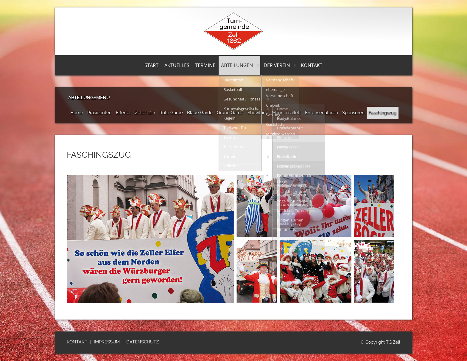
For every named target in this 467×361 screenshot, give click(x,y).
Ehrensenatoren (321, 112)
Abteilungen (237, 65)
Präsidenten (99, 112)
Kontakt (312, 65)
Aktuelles (176, 65)
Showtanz (257, 112)
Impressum (107, 342)
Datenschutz (142, 342)
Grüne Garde (230, 112)
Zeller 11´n (145, 112)
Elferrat (123, 112)
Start (151, 65)
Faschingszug (382, 112)
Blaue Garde (200, 112)
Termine (205, 65)
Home (76, 112)
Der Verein (277, 65)
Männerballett (286, 112)
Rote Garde (171, 112)
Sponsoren (353, 112)
